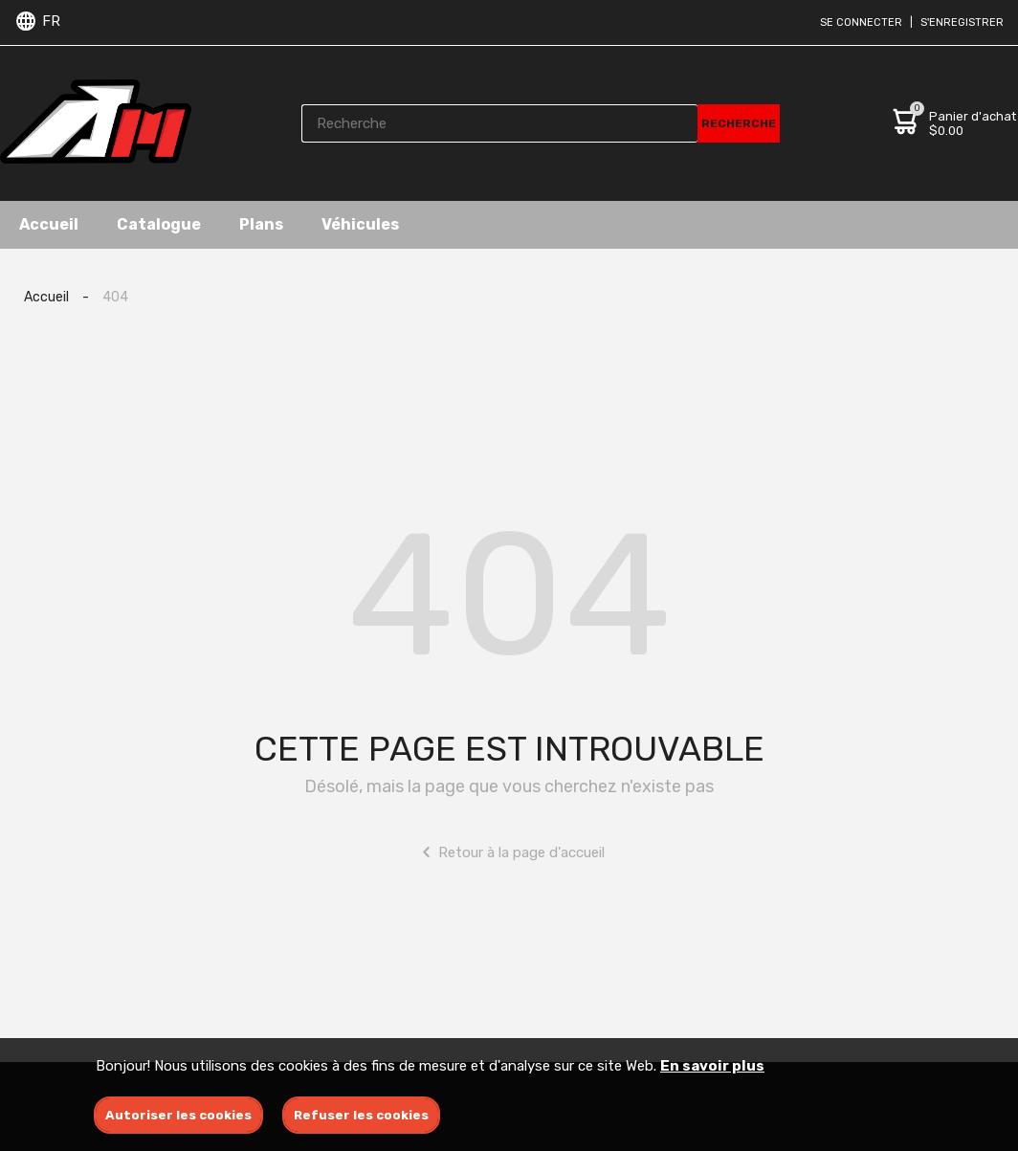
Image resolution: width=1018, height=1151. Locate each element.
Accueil (48, 224)
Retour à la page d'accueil (509, 852)
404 (115, 297)
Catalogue (159, 224)
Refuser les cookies (361, 1115)
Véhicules (360, 224)
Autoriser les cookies (178, 1115)
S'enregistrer (962, 22)
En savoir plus (712, 1065)
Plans (261, 224)
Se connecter (861, 22)
